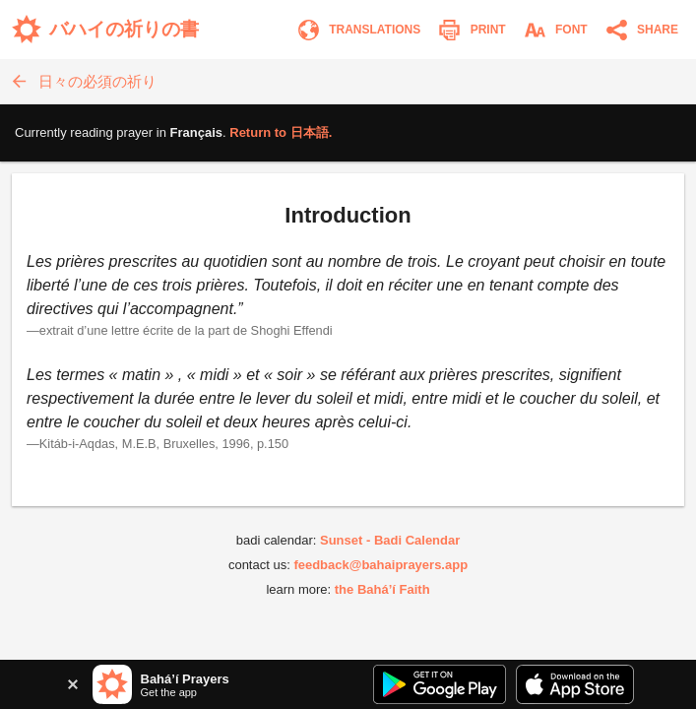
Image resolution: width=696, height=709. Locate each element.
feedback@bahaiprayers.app (380, 564)
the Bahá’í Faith (382, 589)
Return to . (280, 132)
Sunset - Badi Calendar (390, 540)
